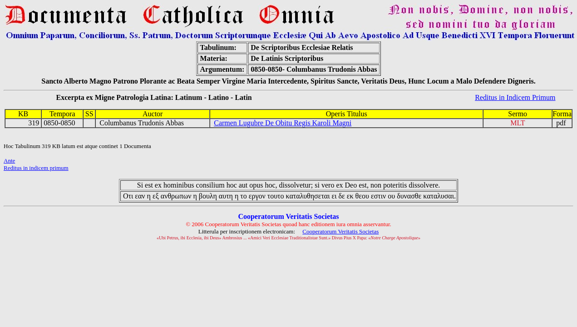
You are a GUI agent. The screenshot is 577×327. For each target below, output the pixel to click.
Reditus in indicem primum (36, 167)
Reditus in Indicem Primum (515, 97)
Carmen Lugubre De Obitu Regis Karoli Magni (282, 123)
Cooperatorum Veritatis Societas (340, 231)
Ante (9, 160)
